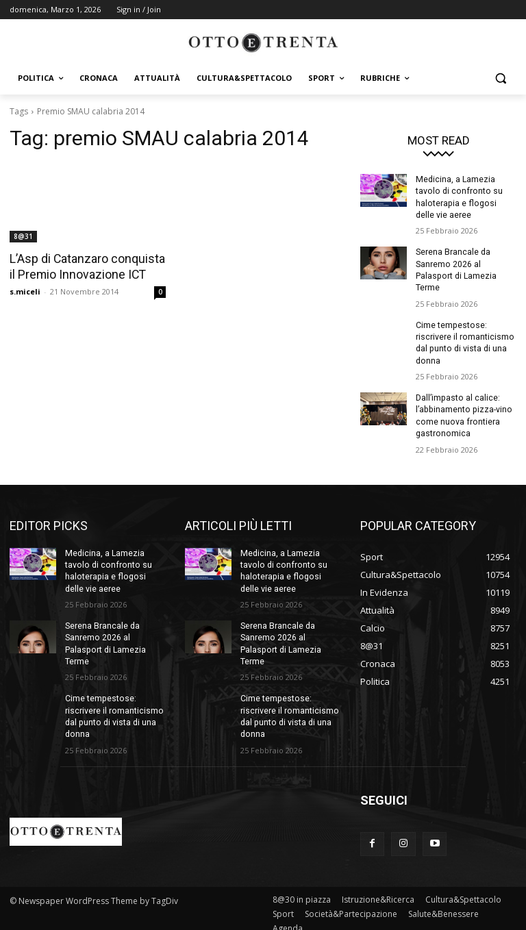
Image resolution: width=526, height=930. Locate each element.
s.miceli (25, 291)
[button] (500, 78)
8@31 (23, 236)
